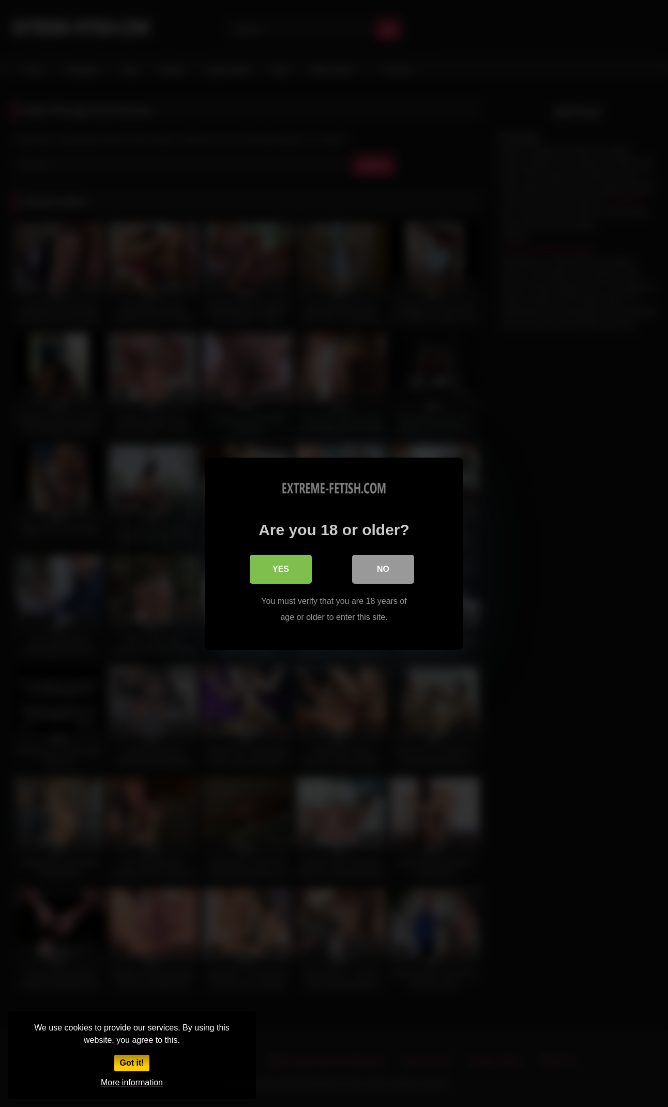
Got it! (131, 1062)
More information (132, 1082)
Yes (280, 569)
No (383, 569)
